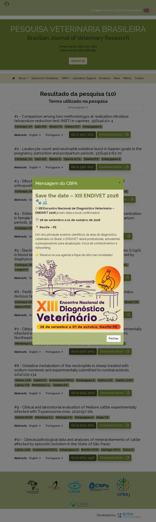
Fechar (113, 338)
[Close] (120, 182)
